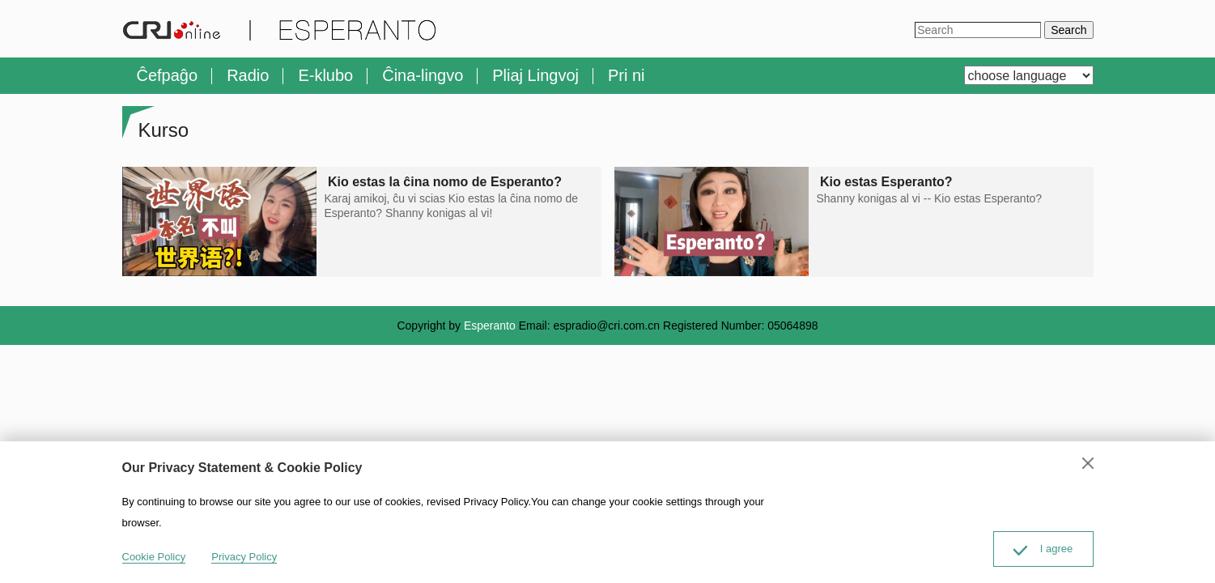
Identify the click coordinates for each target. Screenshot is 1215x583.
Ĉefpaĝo (167, 75)
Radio (248, 75)
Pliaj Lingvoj (535, 75)
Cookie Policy (154, 557)
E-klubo (325, 75)
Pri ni (626, 75)
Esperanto (490, 325)
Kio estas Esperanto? (887, 182)
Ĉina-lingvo (422, 75)
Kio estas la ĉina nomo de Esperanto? (445, 182)
